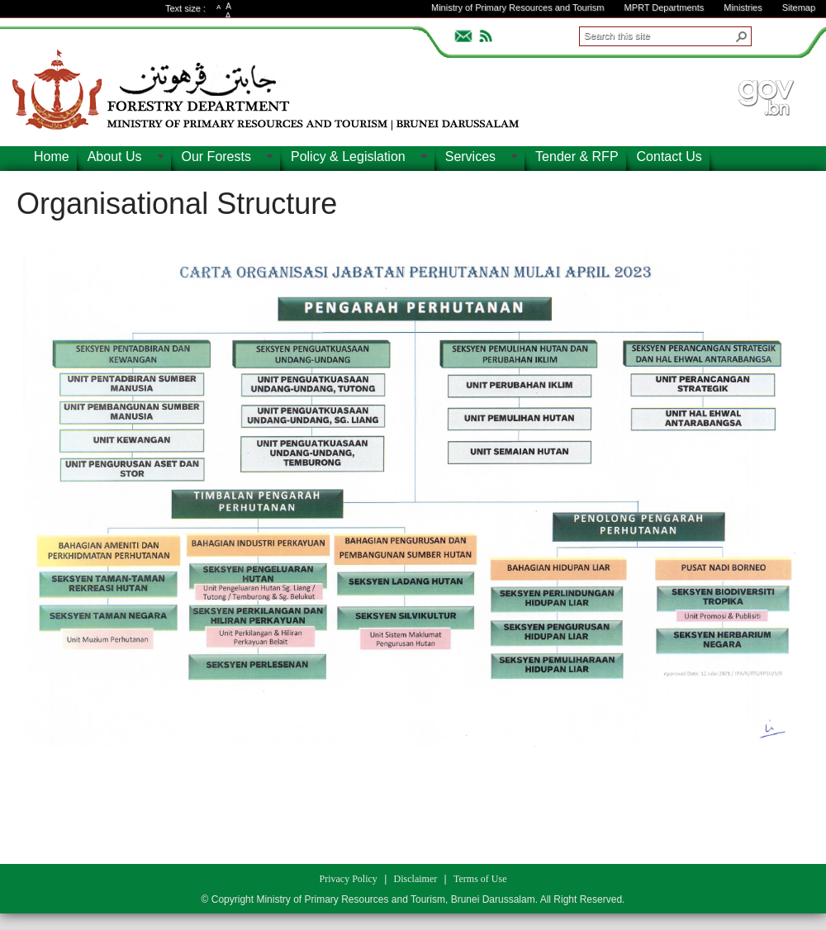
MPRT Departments (664, 7)
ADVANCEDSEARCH (778, 33)
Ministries (743, 7)
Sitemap (798, 7)
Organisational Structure (177, 204)
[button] (742, 36)
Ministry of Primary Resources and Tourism (517, 7)
